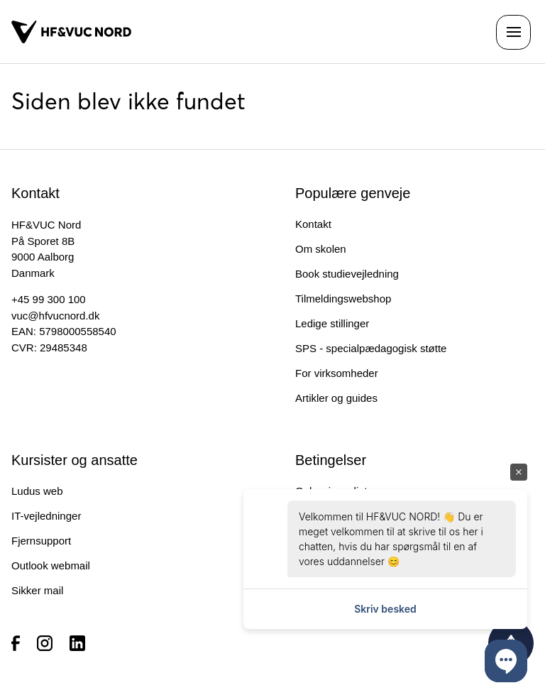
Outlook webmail (50, 565)
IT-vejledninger (46, 516)
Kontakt (313, 224)
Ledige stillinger (332, 323)
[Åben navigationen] (513, 32)
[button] (506, 661)
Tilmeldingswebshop (343, 298)
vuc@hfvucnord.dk (55, 316)
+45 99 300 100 (48, 299)
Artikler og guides (336, 398)
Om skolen (320, 249)
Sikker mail (37, 590)
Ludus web (37, 491)
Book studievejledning (347, 274)
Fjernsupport (41, 541)
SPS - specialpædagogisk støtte (370, 348)
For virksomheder (336, 373)
